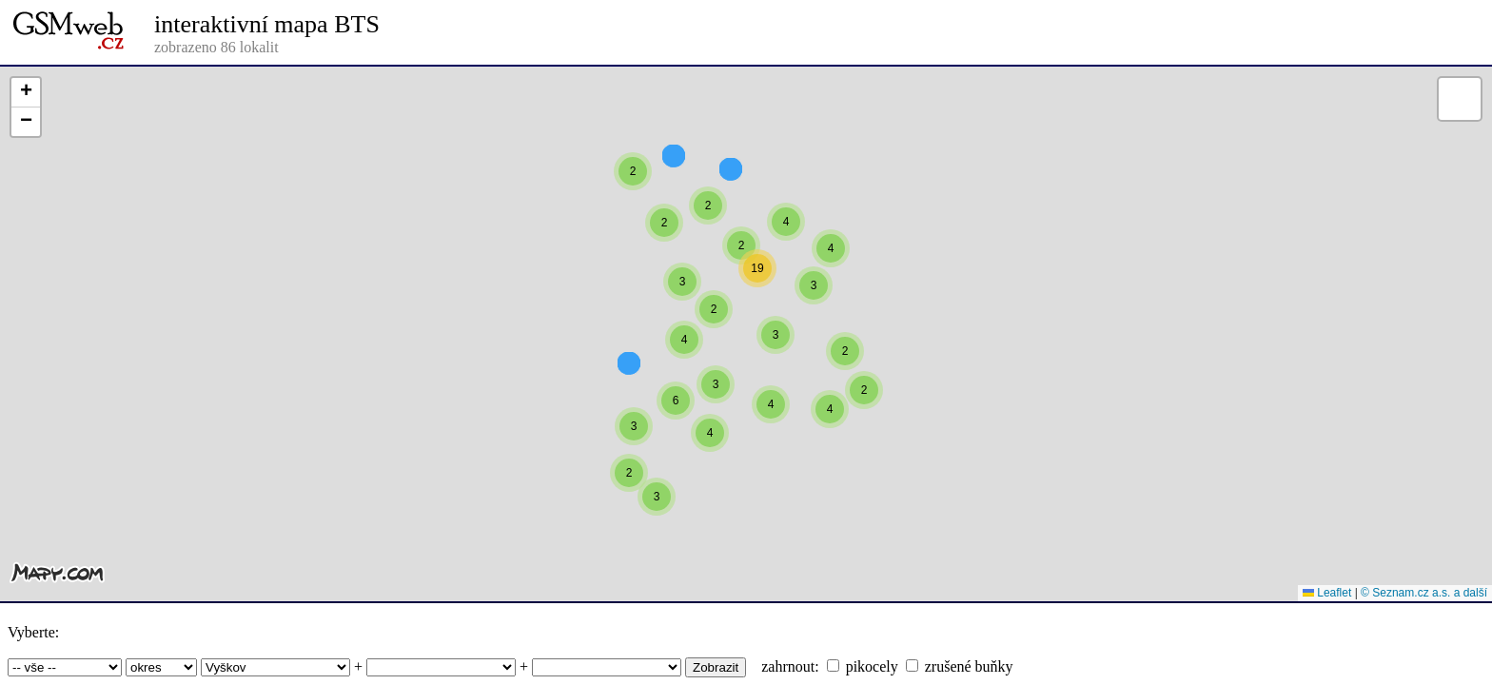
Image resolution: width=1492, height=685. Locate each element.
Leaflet (1327, 592)
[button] (831, 283)
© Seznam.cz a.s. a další (1424, 592)
